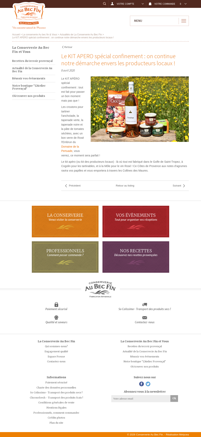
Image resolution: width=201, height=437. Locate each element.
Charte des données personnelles (56, 387)
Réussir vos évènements (28, 78)
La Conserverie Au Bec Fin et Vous (145, 341)
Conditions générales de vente (56, 402)
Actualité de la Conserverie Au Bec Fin (32, 70)
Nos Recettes (136, 252)
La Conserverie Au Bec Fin (56, 341)
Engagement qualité (56, 351)
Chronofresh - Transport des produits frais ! (56, 397)
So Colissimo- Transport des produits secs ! (145, 309)
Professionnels (65, 252)
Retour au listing (125, 185)
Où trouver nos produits (28, 96)
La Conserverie (65, 217)
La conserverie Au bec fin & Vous (39, 34)
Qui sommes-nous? (56, 346)
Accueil (16, 34)
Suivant (177, 185)
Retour (68, 47)
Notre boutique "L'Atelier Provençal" (29, 87)
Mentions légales (56, 407)
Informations (56, 377)
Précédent (74, 185)
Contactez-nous (144, 322)
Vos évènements (136, 217)
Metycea (184, 434)
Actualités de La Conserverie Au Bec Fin (81, 34)
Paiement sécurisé (56, 309)
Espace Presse (56, 356)
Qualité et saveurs (56, 322)
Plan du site (56, 422)
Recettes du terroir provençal (32, 61)
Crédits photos (56, 417)
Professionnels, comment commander (56, 412)
